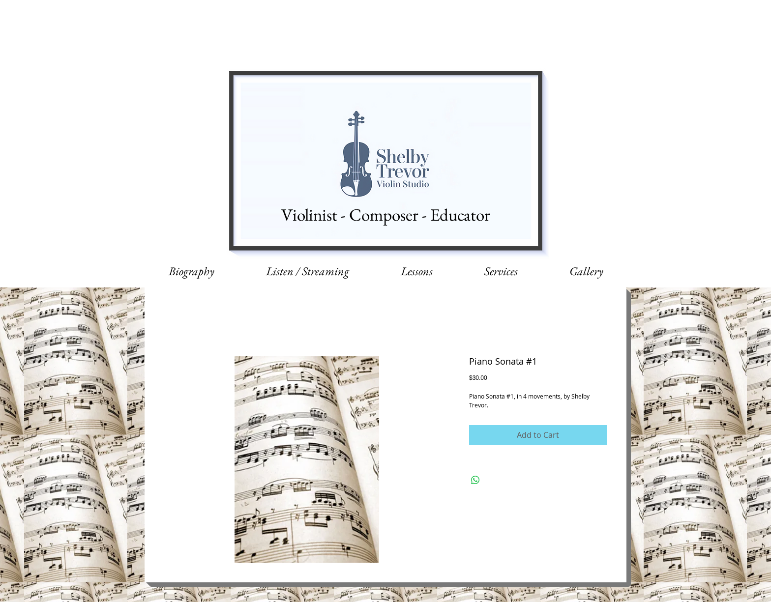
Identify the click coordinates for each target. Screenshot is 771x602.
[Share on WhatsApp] (475, 480)
